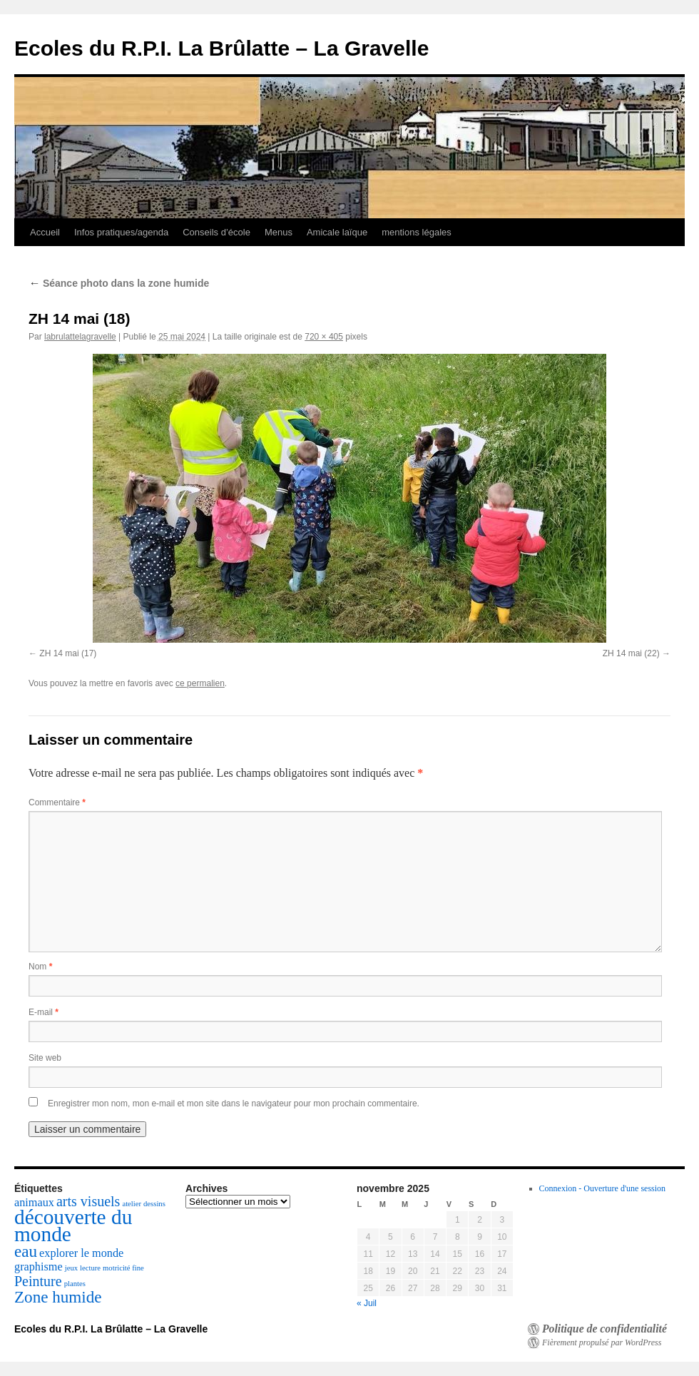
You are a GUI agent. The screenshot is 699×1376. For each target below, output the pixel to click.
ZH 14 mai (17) (67, 653)
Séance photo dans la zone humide (119, 283)
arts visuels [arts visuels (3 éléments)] (88, 1201)
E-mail (43, 1012)
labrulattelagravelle (80, 337)
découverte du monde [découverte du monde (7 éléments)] (73, 1225)
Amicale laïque (337, 232)
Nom (40, 967)
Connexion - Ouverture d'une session (602, 1188)
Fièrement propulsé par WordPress (601, 1342)
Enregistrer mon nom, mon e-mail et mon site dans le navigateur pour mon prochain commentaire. (233, 1104)
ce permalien (200, 683)
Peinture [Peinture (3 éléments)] (38, 1281)
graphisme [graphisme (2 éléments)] (38, 1266)
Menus (278, 232)
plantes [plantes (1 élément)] (75, 1284)
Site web (45, 1058)
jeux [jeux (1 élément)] (71, 1268)
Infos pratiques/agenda (121, 232)
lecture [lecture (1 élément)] (90, 1268)
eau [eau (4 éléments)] (25, 1251)
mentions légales (416, 232)
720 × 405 (324, 337)
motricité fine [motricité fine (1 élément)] (123, 1268)
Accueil (45, 232)
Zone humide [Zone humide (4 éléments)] (58, 1297)
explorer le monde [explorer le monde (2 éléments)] (81, 1253)
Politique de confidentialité (604, 1329)
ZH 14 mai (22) (631, 653)
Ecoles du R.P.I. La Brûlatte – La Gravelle (221, 48)
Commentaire (57, 802)
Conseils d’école (216, 232)
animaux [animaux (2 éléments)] (34, 1202)
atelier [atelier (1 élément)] (131, 1204)
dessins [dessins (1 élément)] (154, 1204)
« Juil (367, 1303)
